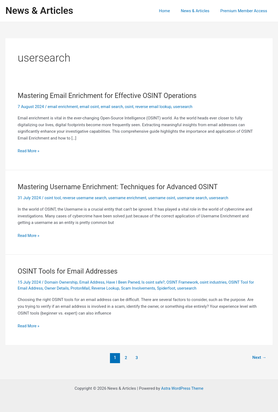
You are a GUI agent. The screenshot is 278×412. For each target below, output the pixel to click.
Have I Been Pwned (126, 282)
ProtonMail (88, 288)
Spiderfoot (177, 288)
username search (197, 197)
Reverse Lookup (114, 288)
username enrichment (130, 197)
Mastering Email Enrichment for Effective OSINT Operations (111, 95)
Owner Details (64, 288)
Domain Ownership (62, 282)
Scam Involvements (148, 288)
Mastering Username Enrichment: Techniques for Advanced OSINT (121, 187)
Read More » (29, 151)
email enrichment (63, 106)
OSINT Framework (187, 282)
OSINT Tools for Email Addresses (69, 271)
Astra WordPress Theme (182, 388)
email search (114, 106)
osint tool (53, 197)
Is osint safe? (157, 282)
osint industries (219, 282)
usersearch (188, 106)
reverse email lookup (157, 106)
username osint (166, 197)
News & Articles (39, 10)
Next (259, 357)
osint (132, 106)
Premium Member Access (245, 10)
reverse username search (86, 197)
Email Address (94, 282)
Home (171, 10)
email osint (91, 106)
